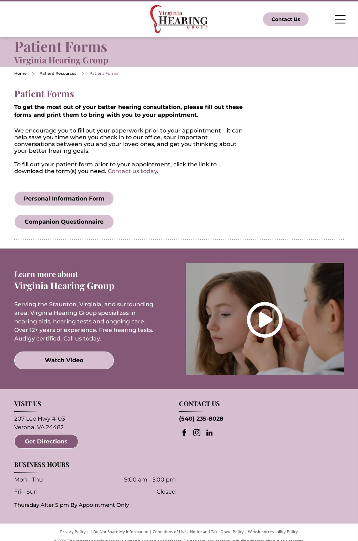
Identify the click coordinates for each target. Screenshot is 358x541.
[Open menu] (340, 19)
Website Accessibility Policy (273, 531)
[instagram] (196, 433)
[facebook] (184, 433)
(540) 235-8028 (201, 418)
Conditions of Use (169, 531)
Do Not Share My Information (120, 531)
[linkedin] (209, 433)
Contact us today (132, 171)
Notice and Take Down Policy (217, 531)
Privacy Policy (73, 531)
